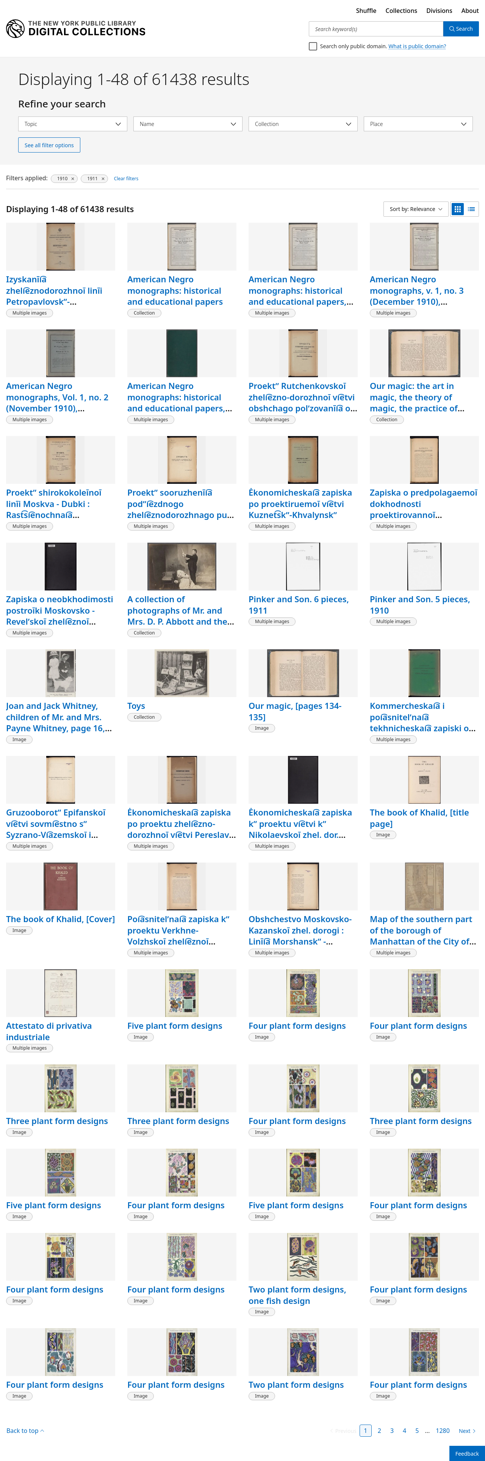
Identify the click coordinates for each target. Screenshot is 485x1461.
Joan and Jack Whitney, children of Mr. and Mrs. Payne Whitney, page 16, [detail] (55, 722)
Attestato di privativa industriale (49, 1031)
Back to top (25, 1430)
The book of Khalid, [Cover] (60, 918)
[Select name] (187, 124)
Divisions (439, 10)
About (470, 10)
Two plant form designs (296, 1384)
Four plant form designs (297, 1025)
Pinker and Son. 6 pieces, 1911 (299, 604)
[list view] (471, 209)
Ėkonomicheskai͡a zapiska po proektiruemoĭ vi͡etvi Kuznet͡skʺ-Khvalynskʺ (300, 503)
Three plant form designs (57, 1120)
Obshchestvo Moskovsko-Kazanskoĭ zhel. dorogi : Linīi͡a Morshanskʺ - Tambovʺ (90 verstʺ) (300, 935)
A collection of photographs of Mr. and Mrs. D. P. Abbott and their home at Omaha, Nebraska (181, 615)
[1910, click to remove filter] (64, 179)
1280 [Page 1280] (443, 1430)
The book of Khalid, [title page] (419, 817)
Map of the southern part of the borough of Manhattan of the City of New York (421, 935)
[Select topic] (72, 124)
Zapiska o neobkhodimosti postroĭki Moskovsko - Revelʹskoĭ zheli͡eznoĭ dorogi (59, 615)
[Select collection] (303, 124)
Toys (136, 705)
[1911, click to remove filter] (94, 179)
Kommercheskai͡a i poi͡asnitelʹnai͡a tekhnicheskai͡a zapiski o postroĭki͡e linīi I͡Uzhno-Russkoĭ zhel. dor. (419, 728)
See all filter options (49, 145)
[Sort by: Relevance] (416, 209)
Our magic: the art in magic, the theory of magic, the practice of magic (414, 402)
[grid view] (458, 209)
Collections (402, 10)
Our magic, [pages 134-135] (295, 711)
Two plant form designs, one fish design (297, 1294)
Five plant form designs (174, 1025)
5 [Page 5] (417, 1430)
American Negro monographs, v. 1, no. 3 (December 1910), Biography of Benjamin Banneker (417, 301)
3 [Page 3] (392, 1430)
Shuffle (366, 10)
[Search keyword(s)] (376, 28)
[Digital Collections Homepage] (75, 28)
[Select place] (418, 124)
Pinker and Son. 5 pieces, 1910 (420, 604)
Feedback (467, 1453)
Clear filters (126, 178)
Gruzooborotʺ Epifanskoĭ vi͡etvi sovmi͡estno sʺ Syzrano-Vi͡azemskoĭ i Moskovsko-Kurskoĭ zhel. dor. (56, 834)
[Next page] (466, 1431)
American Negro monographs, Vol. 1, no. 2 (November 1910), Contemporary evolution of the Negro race (57, 408)
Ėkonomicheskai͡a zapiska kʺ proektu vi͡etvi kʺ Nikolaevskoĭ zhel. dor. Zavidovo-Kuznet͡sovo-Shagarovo (300, 834)
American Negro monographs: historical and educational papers (175, 290)
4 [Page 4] (404, 1430)
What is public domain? (417, 46)
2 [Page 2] (379, 1430)
